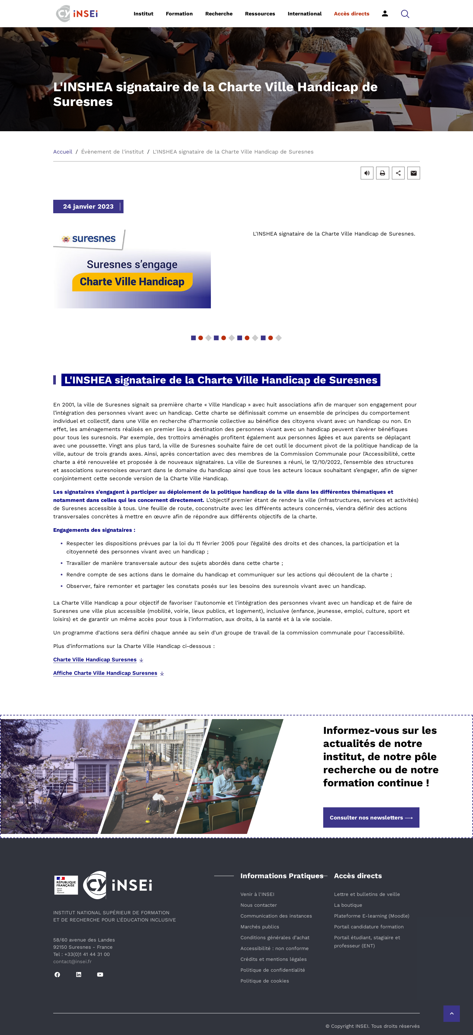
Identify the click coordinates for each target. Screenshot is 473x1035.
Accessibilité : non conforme (274, 948)
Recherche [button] (219, 13)
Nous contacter (258, 905)
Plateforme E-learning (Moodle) (371, 916)
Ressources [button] (260, 13)
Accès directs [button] (352, 13)
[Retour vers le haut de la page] (451, 1013)
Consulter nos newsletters (371, 817)
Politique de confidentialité (272, 970)
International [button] (305, 13)
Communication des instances (276, 916)
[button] (405, 13)
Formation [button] (179, 13)
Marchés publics (259, 927)
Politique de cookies (264, 981)
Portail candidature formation (369, 927)
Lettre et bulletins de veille (367, 894)
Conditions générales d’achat (274, 938)
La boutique (348, 905)
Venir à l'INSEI (257, 894)
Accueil (62, 152)
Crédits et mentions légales (273, 959)
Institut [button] (143, 13)
